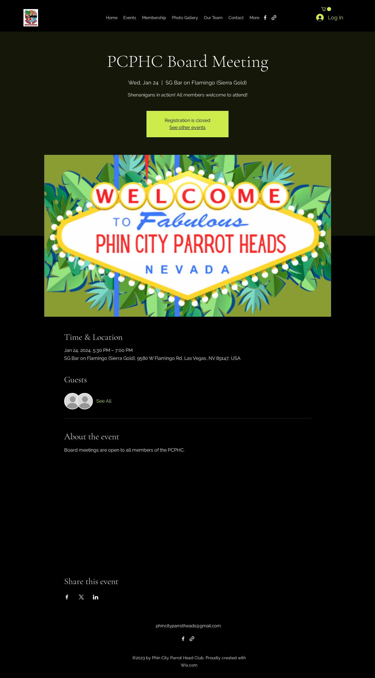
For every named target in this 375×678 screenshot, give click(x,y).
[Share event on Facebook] (67, 597)
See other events (187, 127)
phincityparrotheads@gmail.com (188, 625)
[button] (326, 9)
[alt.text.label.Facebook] (265, 18)
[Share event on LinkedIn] (95, 597)
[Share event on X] (81, 597)
